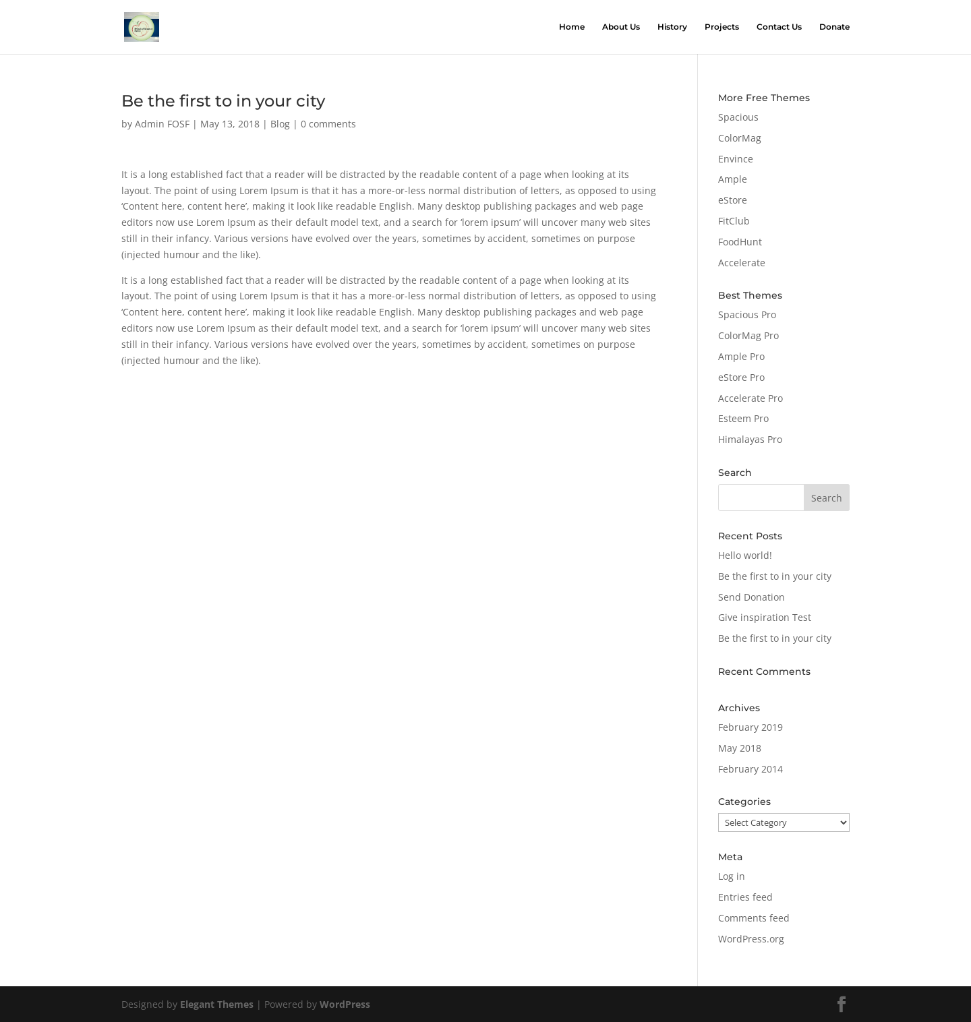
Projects (722, 27)
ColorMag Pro (748, 335)
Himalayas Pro (750, 439)
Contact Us (779, 27)
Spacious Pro (747, 314)
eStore (732, 199)
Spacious (738, 117)
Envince (735, 158)
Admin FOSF (162, 123)
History (672, 27)
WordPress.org (751, 938)
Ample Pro (741, 356)
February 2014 (750, 768)
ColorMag (739, 137)
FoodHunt (740, 241)
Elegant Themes (217, 1004)
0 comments (328, 123)
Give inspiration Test (764, 617)
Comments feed (754, 917)
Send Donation (751, 597)
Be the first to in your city (774, 576)
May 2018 (739, 748)
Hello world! (745, 555)
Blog (280, 123)
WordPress (345, 1004)
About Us (621, 27)
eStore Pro (741, 377)
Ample (732, 179)
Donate (834, 27)
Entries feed (745, 897)
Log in (731, 876)
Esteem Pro (743, 418)
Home (572, 27)
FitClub (734, 220)
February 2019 (750, 727)
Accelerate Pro (750, 398)
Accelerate (741, 262)
